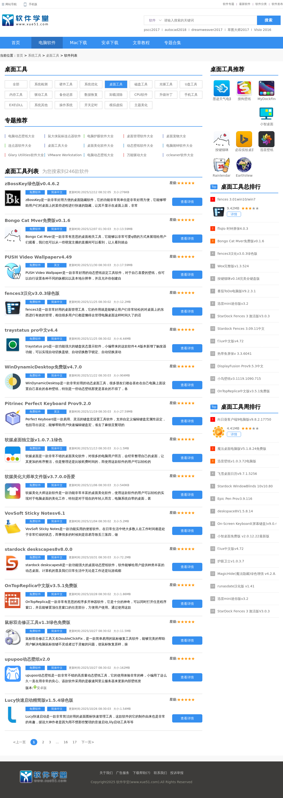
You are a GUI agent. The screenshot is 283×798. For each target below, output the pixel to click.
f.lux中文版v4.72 (230, 341)
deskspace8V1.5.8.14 (235, 511)
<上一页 (19, 742)
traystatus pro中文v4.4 (31, 330)
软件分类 (261, 4)
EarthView (244, 175)
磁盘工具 (141, 84)
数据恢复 (91, 94)
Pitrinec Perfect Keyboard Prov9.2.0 (48, 403)
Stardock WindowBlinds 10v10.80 (245, 486)
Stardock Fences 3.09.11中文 (241, 328)
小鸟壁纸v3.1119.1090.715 (239, 378)
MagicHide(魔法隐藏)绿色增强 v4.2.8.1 (246, 574)
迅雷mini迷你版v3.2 (232, 303)
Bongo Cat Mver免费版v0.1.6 (37, 220)
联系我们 (160, 773)
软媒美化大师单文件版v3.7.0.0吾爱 (40, 476)
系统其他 (41, 105)
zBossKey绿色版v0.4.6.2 (32, 183)
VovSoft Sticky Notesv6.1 (35, 513)
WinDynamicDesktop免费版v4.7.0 (43, 366)
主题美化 (141, 105)
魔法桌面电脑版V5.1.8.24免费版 (241, 449)
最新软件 (244, 4)
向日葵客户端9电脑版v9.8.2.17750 (244, 419)
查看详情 (187, 202)
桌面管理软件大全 (140, 136)
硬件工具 (66, 84)
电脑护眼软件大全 (100, 136)
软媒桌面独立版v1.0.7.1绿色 (33, 439)
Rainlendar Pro (222, 175)
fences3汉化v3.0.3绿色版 (32, 293)
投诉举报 (176, 773)
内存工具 (16, 94)
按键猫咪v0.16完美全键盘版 (238, 278)
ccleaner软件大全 (180, 155)
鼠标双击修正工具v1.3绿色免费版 (37, 622)
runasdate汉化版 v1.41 (235, 586)
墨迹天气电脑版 (222, 99)
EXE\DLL (16, 105)
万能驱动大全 (137, 155)
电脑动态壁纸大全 (21, 136)
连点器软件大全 (19, 145)
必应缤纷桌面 (244, 150)
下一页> (87, 742)
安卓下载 (109, 42)
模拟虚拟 (116, 105)
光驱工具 (166, 84)
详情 (234, 214)
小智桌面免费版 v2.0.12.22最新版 (243, 536)
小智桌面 (266, 124)
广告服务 (122, 773)
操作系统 (66, 105)
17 (75, 742)
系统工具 (34, 55)
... (57, 742)
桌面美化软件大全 (100, 145)
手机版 (33, 4)
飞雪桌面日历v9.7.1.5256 (237, 474)
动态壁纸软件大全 (140, 145)
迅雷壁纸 (266, 150)
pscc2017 (152, 30)
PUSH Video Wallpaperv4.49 (38, 257)
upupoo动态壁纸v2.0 (27, 659)
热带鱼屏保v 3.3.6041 (234, 353)
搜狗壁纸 (244, 99)
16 (66, 742)
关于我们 (106, 773)
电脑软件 (47, 42)
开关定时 (91, 105)
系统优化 (91, 84)
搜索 (269, 20)
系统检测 (41, 84)
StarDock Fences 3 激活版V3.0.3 (243, 316)
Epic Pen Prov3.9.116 (234, 499)
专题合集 (172, 42)
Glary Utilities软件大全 (26, 155)
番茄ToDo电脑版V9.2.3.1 (236, 291)
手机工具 (191, 94)
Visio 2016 (262, 30)
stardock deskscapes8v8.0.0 (38, 549)
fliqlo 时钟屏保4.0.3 (232, 228)
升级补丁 (166, 94)
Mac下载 (78, 42)
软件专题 (228, 4)
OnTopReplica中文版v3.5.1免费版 (41, 585)
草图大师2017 (238, 30)
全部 (16, 84)
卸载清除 (116, 94)
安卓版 (40, 688)
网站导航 (11, 4)
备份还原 (66, 94)
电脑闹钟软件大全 (179, 145)
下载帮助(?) (141, 773)
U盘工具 (191, 84)
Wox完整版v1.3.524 (233, 266)
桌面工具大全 (58, 145)
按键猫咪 (222, 150)
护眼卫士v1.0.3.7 (230, 561)
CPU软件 (141, 94)
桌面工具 (52, 55)
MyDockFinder (267, 99)
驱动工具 (41, 94)
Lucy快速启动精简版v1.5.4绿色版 (39, 700)
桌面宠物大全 (176, 136)
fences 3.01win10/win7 (236, 199)
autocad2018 (175, 30)
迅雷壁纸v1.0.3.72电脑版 (236, 461)
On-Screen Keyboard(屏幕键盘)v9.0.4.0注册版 (246, 524)
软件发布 (277, 4)
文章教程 (141, 42)
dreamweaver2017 (207, 30)
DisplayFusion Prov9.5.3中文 (240, 366)
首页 (16, 42)
